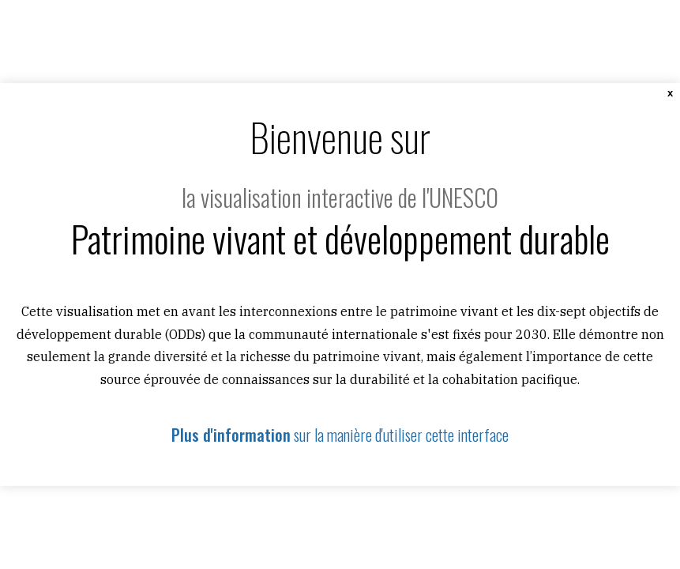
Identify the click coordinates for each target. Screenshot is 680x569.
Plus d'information (231, 435)
